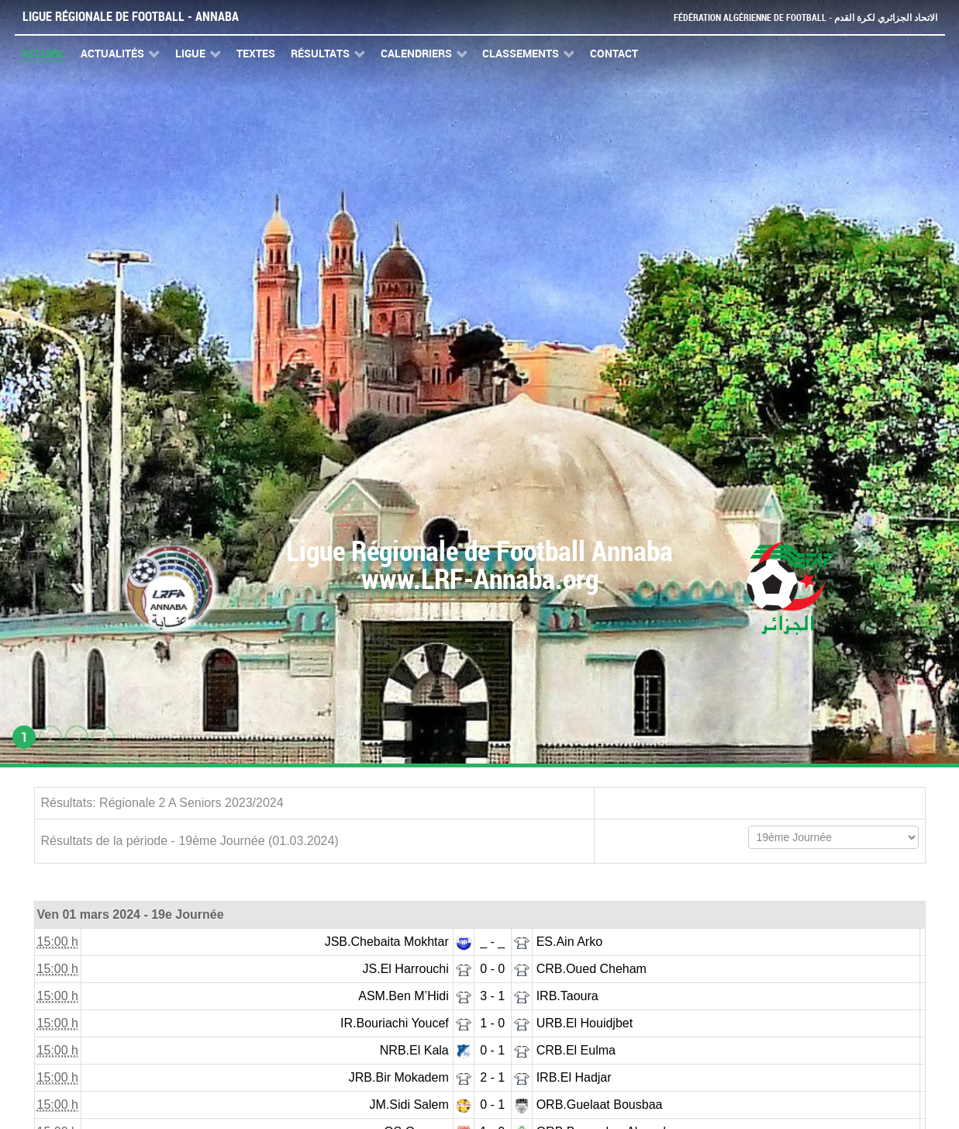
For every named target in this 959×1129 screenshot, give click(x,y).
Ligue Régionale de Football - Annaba (130, 16)
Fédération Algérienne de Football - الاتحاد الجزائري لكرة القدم (799, 17)
